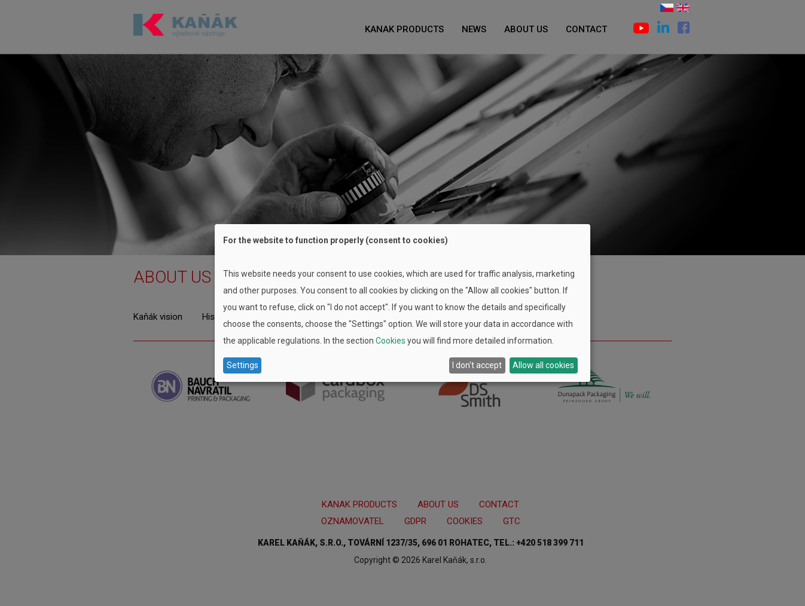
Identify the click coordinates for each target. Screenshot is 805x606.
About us (526, 29)
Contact (586, 29)
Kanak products (404, 29)
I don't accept (477, 365)
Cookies (390, 340)
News (474, 29)
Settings (242, 365)
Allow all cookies (543, 365)
